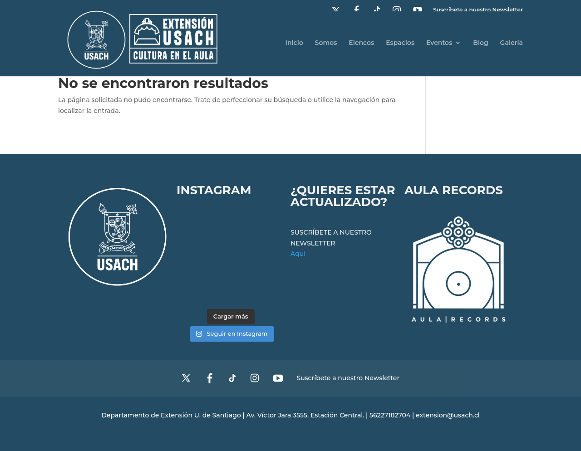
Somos (326, 43)
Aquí (297, 254)
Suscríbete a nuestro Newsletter (347, 378)
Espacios (400, 43)
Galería (511, 43)
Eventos (439, 43)
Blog (480, 43)
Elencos (361, 43)
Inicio (294, 43)
